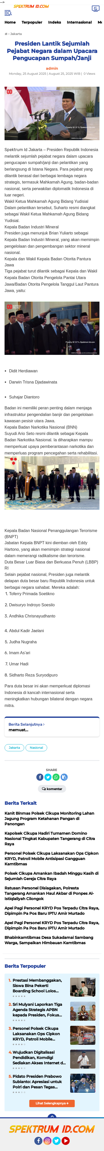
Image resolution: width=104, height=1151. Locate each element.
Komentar (52, 788)
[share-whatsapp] (56, 777)
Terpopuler (32, 22)
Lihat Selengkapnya (52, 1103)
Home (10, 22)
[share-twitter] (47, 777)
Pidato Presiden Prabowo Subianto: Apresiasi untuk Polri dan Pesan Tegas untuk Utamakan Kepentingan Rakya (37, 1082)
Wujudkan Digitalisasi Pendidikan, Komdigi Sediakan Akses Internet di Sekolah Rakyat (38, 1058)
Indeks (54, 22)
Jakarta (14, 748)
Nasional (36, 748)
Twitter (59, 1143)
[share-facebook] (39, 777)
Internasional (79, 22)
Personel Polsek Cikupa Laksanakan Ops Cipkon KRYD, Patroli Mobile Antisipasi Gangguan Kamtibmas (36, 1034)
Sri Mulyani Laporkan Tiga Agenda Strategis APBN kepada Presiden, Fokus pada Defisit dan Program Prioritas (37, 1010)
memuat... (18, 729)
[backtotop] (52, 1118)
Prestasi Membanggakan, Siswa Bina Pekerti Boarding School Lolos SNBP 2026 (37, 986)
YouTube (69, 1143)
